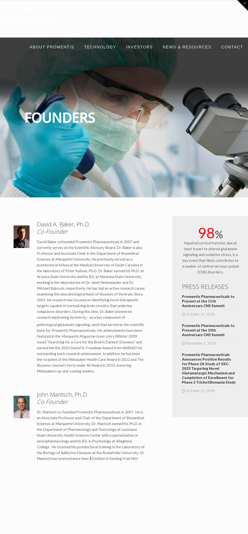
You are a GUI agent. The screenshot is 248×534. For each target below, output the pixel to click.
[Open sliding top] (242, 5)
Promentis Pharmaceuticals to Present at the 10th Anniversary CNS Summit (208, 330)
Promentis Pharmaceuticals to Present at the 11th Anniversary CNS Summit (208, 301)
